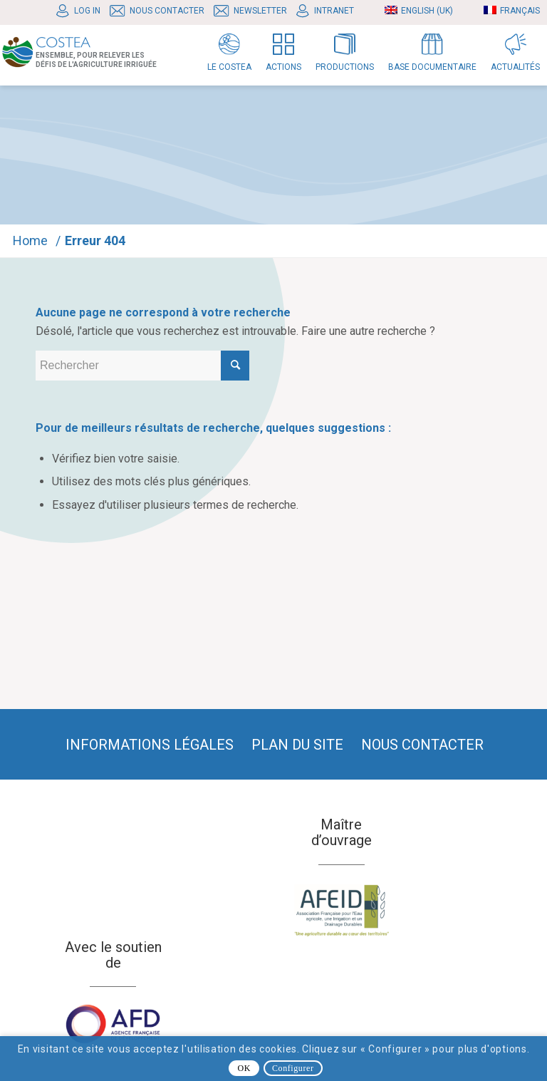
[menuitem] (82, 11)
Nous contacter (167, 11)
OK (244, 1068)
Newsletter (260, 11)
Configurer (293, 1068)
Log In (87, 11)
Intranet (334, 11)
